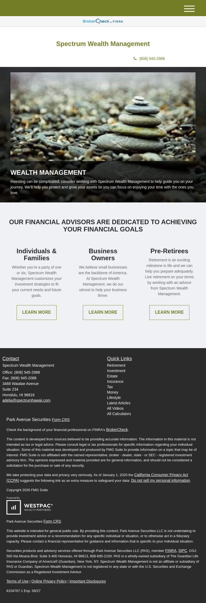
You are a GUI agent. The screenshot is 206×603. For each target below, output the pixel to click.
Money (112, 392)
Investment (116, 371)
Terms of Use (17, 581)
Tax (110, 387)
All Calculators (119, 414)
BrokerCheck (117, 429)
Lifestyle (114, 397)
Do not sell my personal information (160, 480)
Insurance (115, 381)
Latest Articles (118, 403)
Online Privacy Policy (49, 581)
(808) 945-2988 (149, 58)
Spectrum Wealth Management (103, 43)
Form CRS (61, 420)
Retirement (116, 365)
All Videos (115, 408)
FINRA (170, 550)
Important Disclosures (87, 581)
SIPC (182, 550)
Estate (112, 376)
